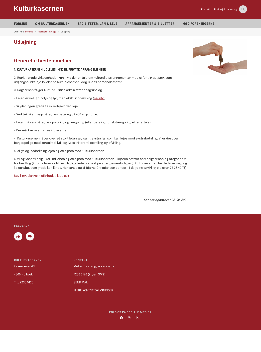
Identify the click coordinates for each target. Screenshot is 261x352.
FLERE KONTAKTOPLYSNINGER (93, 312)
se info (99, 98)
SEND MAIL (81, 304)
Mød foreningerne (198, 24)
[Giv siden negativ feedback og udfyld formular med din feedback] (30, 258)
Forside (20, 24)
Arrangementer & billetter (149, 24)
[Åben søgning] (243, 9)
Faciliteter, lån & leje (97, 24)
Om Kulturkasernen (52, 24)
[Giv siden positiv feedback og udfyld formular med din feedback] (18, 258)
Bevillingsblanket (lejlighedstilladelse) (41, 175)
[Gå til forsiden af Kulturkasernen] (106, 9)
